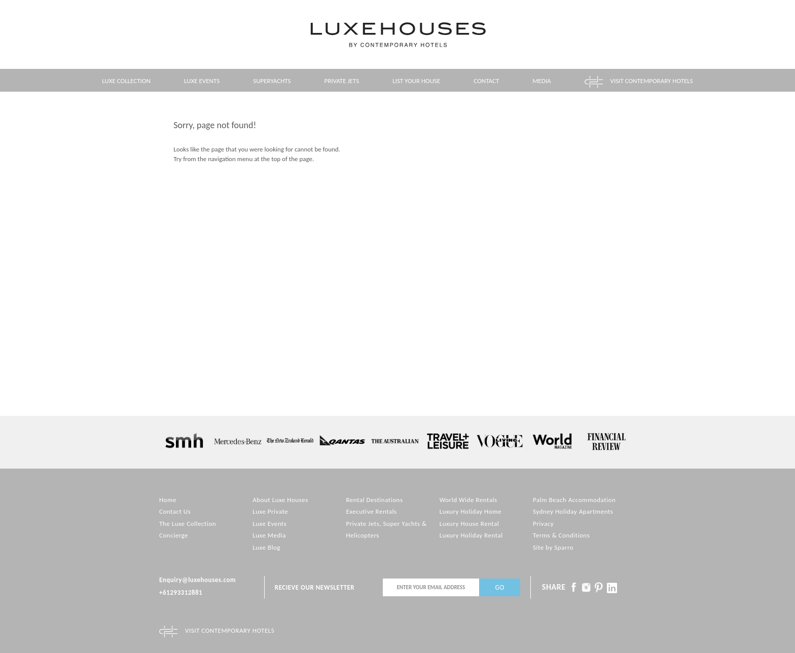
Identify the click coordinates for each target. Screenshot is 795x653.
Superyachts (272, 81)
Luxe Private (270, 511)
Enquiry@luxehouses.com (197, 580)
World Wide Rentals (468, 500)
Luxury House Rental (469, 523)
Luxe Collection (126, 81)
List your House (416, 81)
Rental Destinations (374, 500)
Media (541, 81)
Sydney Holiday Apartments (573, 511)
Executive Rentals (371, 511)
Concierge (173, 535)
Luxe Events (202, 81)
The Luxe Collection (187, 523)
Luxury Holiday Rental (471, 535)
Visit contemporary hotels (651, 81)
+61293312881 (180, 592)
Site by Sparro (553, 547)
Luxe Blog (266, 547)
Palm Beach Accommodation (574, 500)
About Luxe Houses (280, 500)
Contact (486, 81)
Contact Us (175, 511)
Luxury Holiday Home (470, 511)
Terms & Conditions (561, 535)
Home (167, 500)
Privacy (543, 523)
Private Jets (341, 81)
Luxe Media (269, 535)
